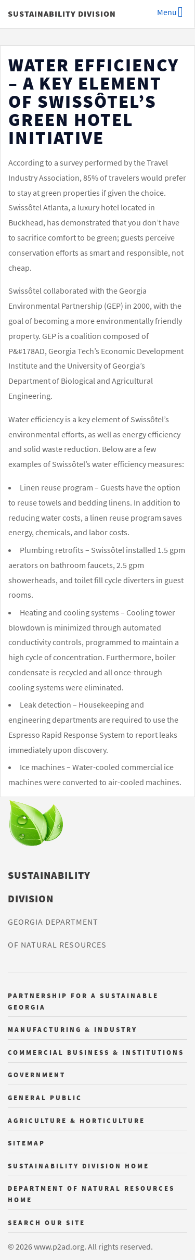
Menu (167, 12)
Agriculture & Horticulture (76, 1120)
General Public (45, 1097)
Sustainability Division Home (78, 1166)
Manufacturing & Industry (72, 1029)
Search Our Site (46, 1222)
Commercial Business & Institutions (96, 1052)
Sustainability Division (62, 13)
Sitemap (26, 1143)
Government (37, 1074)
